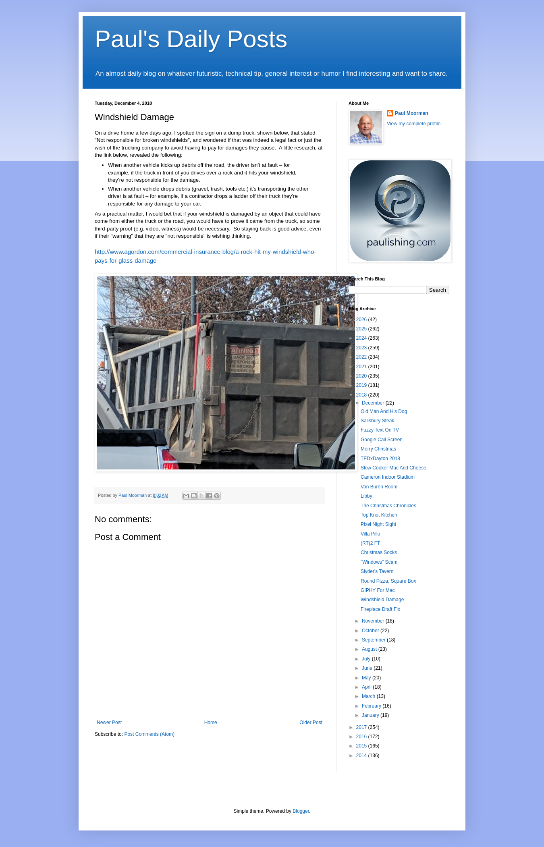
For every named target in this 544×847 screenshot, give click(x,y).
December (374, 403)
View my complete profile (413, 124)
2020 (362, 376)
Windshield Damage (382, 599)
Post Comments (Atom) (149, 734)
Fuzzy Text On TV (380, 430)
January (371, 715)
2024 (362, 338)
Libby (366, 496)
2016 (362, 736)
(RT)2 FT (370, 543)
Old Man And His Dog (384, 411)
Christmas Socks (379, 552)
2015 (362, 746)
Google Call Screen (382, 439)
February (372, 706)
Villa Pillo (370, 534)
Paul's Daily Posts (191, 38)
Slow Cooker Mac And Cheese (393, 468)
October (371, 630)
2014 (362, 755)
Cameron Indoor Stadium (388, 477)
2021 (362, 367)
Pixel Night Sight (378, 524)
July (367, 659)
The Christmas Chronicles (388, 506)
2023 (362, 348)
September (374, 640)
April (367, 687)
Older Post (310, 722)
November (374, 621)
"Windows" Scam (379, 562)
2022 (362, 357)
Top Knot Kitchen (379, 515)
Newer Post (109, 722)
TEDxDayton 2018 (380, 458)
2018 (362, 395)
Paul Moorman (411, 113)
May (367, 678)
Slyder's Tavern (377, 571)
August (370, 649)
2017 (362, 727)
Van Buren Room (379, 487)
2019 (362, 385)
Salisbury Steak (377, 421)
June (368, 668)
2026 (362, 319)
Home (210, 722)
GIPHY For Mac (378, 590)
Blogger (301, 811)
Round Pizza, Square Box (388, 581)
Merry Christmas (378, 449)
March (369, 696)
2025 (362, 329)
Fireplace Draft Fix (380, 609)
